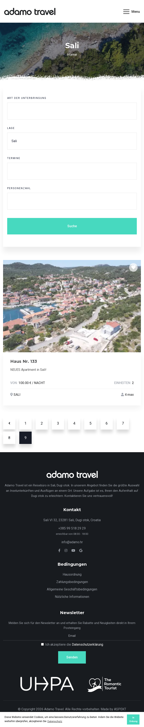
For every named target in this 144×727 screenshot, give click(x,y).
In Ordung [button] (133, 719)
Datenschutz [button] (54, 721)
